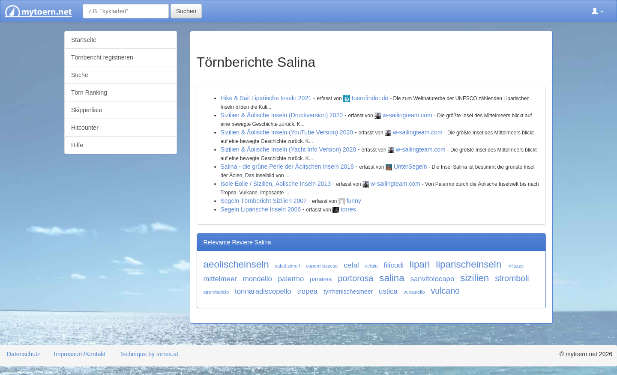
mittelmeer (220, 279)
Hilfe (77, 145)
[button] (597, 11)
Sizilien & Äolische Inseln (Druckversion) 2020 (282, 115)
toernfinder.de (370, 98)
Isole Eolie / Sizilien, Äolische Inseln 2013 (276, 183)
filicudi (393, 265)
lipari (420, 264)
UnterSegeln (410, 166)
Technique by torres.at (148, 354)
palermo (291, 279)
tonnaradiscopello (263, 291)
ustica (388, 291)
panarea (321, 279)
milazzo (515, 265)
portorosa (356, 278)
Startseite (83, 39)
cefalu (371, 265)
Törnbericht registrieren (102, 57)
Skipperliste (86, 110)
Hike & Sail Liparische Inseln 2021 (266, 98)
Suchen (186, 11)
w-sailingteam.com (407, 115)
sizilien (474, 278)
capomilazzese (322, 265)
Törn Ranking (89, 92)
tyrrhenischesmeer (348, 291)
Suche (79, 74)
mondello (257, 279)
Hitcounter (85, 127)
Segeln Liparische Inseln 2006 (261, 209)
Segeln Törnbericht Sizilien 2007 (264, 200)
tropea (307, 291)
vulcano (445, 290)
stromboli (512, 278)
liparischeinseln (468, 264)
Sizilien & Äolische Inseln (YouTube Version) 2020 (287, 132)
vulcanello (414, 292)
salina (391, 278)
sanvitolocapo (432, 279)
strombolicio (216, 292)
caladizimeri (287, 265)
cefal (351, 265)
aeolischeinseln (236, 264)
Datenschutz (23, 354)
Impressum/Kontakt (80, 354)
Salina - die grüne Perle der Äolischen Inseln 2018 (287, 166)
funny (354, 200)
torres (348, 209)
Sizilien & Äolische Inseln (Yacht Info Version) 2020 (288, 149)
